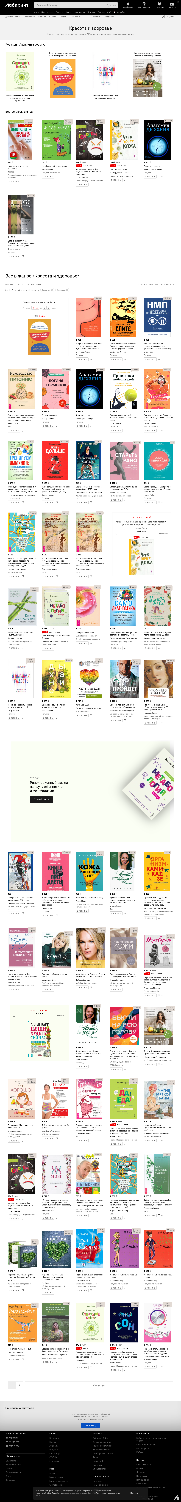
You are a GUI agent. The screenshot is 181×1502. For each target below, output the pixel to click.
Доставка (140, 1472)
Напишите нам (143, 1479)
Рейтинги (42, 17)
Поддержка (109, 17)
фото (28, 123)
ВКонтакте (11, 1460)
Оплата (139, 1468)
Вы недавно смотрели (19, 1408)
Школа (68, 12)
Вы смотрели (142, 1448)
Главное (59, 12)
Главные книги (56, 1477)
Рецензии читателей (102, 1445)
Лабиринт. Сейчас (101, 1438)
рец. (27, 120)
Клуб (109, 12)
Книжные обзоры (101, 1449)
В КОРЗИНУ (14, 182)
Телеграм (10, 1480)
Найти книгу (90, 1425)
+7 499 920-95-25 (75, 17)
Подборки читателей (103, 1453)
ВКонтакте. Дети (13, 1464)
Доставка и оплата (12, 17)
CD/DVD (53, 1457)
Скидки (63, 17)
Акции (52, 1473)
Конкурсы (97, 1465)
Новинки (52, 17)
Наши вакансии (100, 1484)
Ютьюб (9, 1468)
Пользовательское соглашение (150, 1487)
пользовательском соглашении (74, 1493)
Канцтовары (79, 12)
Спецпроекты (99, 1468)
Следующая (99, 1385)
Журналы (53, 1445)
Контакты (97, 17)
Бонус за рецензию (58, 1481)
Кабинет (140, 1452)
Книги (36, 12)
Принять (134, 1493)
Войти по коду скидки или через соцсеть (151, 1439)
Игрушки (91, 12)
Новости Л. (98, 1461)
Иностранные (47, 12)
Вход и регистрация (145, 1444)
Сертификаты (29, 17)
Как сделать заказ (144, 1464)
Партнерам (98, 1481)
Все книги (54, 1438)
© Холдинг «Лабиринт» (148, 1496)
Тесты (95, 1457)
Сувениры (54, 1461)
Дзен (8, 1476)
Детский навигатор (102, 1442)
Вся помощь (142, 1483)
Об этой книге (41, 799)
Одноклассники (13, 1472)
